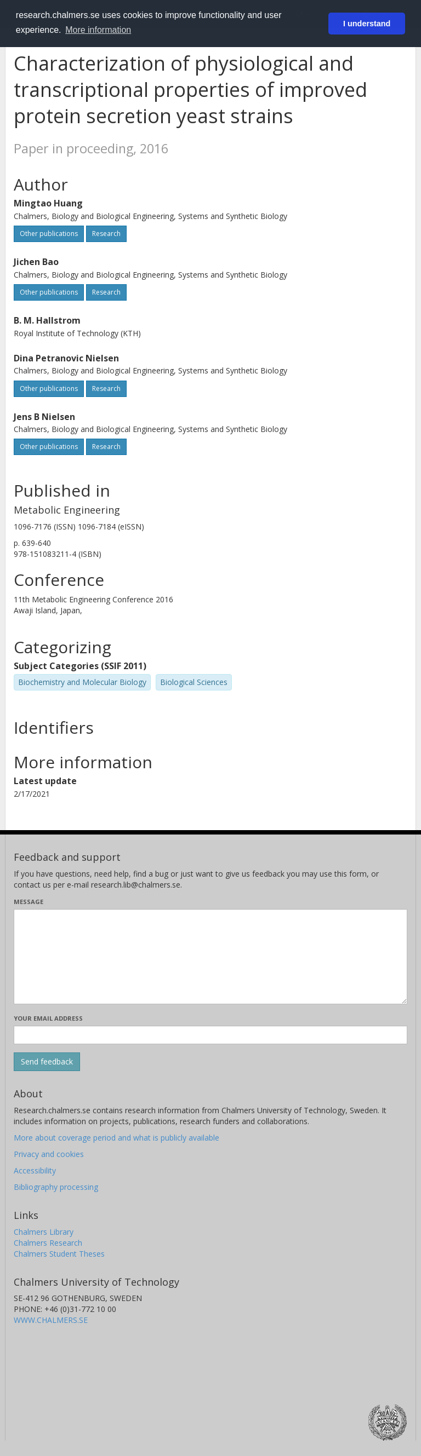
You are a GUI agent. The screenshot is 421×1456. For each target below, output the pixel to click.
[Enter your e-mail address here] (210, 1035)
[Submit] (47, 1061)
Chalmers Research (48, 1243)
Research (106, 233)
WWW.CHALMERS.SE (51, 1320)
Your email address (48, 1018)
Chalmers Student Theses (59, 1253)
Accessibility (35, 1170)
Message (28, 901)
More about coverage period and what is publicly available (116, 1137)
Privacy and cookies (49, 1154)
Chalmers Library (43, 1232)
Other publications (49, 233)
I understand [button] (366, 23)
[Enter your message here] (210, 956)
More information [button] (98, 29)
